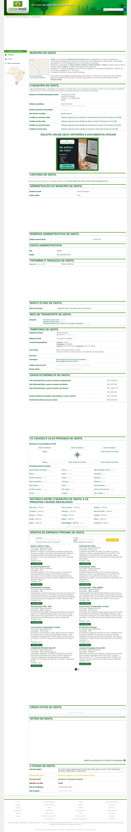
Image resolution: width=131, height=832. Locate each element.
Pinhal (31, 493)
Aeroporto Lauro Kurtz (51, 320)
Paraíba (80, 805)
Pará (80, 802)
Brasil (59, 251)
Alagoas (18, 805)
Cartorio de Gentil (43, 174)
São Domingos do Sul (100, 181)
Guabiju (64, 493)
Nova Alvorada (99, 485)
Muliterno (97, 481)
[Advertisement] (65, 33)
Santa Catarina (112, 810)
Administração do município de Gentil (56, 186)
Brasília (96, 507)
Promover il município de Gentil (70, 779)
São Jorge (65, 489)
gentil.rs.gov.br (66, 113)
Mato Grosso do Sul (49, 816)
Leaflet (32, 76)
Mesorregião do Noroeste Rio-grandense (71, 359)
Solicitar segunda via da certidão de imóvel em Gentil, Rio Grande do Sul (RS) (89, 129)
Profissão (39, 538)
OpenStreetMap (34, 77)
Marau (105, 65)
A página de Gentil (42, 766)
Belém (64, 519)
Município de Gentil (43, 53)
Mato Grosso (49, 813)
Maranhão (49, 810)
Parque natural (34, 369)
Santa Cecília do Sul (101, 489)
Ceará (18, 816)
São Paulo (33, 507)
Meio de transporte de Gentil (51, 314)
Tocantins (112, 819)
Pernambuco (80, 810)
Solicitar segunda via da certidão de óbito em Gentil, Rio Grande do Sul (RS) (89, 121)
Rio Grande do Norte (81, 819)
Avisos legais (39, 829)
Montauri (97, 478)
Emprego (10, 55)
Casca (88, 181)
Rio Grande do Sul (64, 255)
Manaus (32, 515)
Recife (31, 519)
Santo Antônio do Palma (79, 65)
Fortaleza (32, 511)
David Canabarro (95, 65)
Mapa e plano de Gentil (46, 303)
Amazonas (18, 810)
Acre (18, 802)
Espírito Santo (49, 805)
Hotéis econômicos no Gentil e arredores (105, 760)
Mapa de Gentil (63, 308)
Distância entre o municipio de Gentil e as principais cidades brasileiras (59, 500)
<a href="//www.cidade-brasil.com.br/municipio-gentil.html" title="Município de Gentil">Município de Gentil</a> (90, 770)
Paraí (64, 485)
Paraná (80, 807)
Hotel (10, 59)
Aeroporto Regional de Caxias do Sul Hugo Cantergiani (63, 323)
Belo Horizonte (99, 511)
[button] (32, 61)
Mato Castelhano (45, 448)
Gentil (53, 59)
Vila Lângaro (98, 493)
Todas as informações (13, 63)
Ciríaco (64, 478)
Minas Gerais (49, 819)
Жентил (71, 264)
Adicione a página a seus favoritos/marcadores (76, 775)
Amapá (18, 808)
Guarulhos (98, 523)
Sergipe (112, 816)
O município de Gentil (44, 85)
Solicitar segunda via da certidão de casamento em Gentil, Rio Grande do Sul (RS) (91, 125)
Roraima (112, 807)
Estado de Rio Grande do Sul (22, 17)
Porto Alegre (66, 523)
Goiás (49, 807)
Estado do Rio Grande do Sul (78, 59)
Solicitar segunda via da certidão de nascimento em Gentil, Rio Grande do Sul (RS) (91, 117)
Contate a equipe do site (67, 829)
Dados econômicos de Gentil (50, 375)
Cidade (75, 538)
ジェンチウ (41, 264)
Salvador (65, 511)
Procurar (112, 540)
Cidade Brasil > (10, 17)
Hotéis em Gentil (41, 718)
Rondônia (112, 805)
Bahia (18, 813)
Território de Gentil (44, 329)
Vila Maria (97, 474)
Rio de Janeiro (67, 507)
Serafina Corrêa (35, 489)
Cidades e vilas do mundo (86, 829)
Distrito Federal (49, 802)
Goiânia (97, 515)
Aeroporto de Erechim (51, 321)
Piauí (80, 813)
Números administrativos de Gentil (54, 234)
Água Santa (33, 485)
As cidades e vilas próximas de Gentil (56, 438)
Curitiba (64, 515)
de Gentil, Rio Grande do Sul (52, 5)
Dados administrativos (46, 245)
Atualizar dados (56, 79)
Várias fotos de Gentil (46, 707)
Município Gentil (36, 17)
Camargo (65, 481)
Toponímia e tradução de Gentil (52, 260)
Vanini (64, 474)
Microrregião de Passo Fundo (67, 361)
